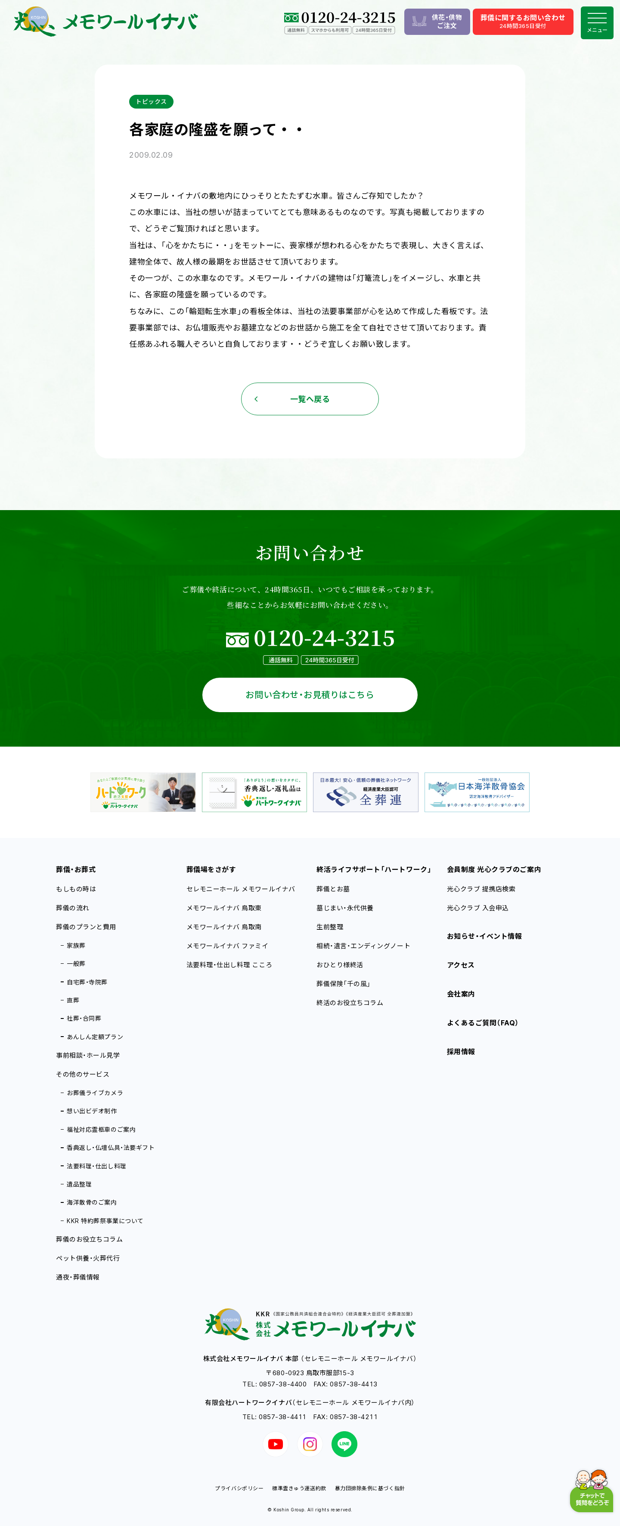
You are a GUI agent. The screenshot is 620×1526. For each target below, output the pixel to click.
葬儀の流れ (73, 908)
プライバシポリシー (239, 1488)
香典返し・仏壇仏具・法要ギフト (111, 1147)
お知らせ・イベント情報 (484, 936)
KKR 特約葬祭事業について (105, 1220)
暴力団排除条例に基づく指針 (370, 1488)
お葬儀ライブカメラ (95, 1092)
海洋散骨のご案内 (92, 1202)
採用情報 (461, 1051)
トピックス (151, 101)
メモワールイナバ (224, 908)
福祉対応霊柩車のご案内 (101, 1129)
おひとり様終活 (339, 965)
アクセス (461, 965)
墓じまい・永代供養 (345, 908)
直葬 (73, 1000)
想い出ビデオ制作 (92, 1111)
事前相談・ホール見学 (88, 1055)
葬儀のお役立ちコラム (89, 1239)
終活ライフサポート (373, 869)
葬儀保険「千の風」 (343, 984)
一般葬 (76, 963)
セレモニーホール (240, 889)
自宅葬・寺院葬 (87, 982)
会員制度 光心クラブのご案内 (494, 869)
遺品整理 (79, 1184)
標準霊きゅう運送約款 (299, 1488)
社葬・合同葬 (84, 1018)
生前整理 (329, 927)
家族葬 (76, 945)
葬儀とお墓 (333, 889)
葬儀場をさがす (211, 869)
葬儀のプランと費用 (86, 927)
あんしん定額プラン (95, 1036)
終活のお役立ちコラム (349, 1003)
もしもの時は (76, 889)
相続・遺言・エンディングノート (363, 946)
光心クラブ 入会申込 (478, 908)
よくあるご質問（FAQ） (483, 1022)
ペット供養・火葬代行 (88, 1258)
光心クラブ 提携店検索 (481, 889)
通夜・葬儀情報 (78, 1277)
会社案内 (461, 994)
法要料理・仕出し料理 (96, 1166)
